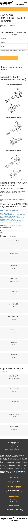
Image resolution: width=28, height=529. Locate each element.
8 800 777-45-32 (19, 4)
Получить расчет (9, 57)
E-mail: (2, 46)
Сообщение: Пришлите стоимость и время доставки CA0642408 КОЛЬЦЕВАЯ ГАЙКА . (14, 52)
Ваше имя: (3, 38)
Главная (3, 11)
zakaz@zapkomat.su (5, 4)
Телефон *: (3, 42)
